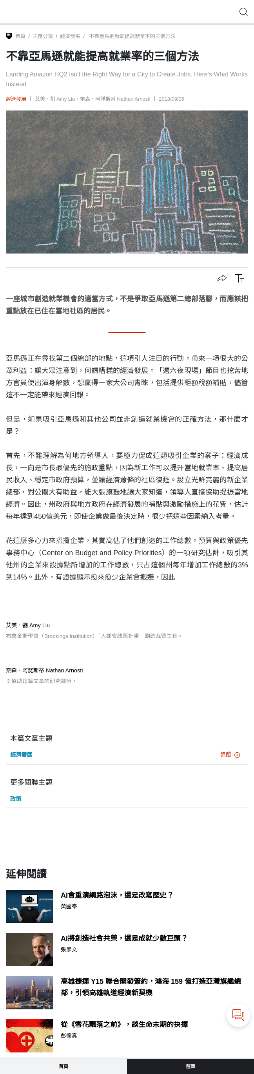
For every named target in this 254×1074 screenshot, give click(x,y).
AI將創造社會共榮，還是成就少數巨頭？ (124, 938)
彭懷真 (69, 1036)
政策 (15, 799)
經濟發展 (70, 36)
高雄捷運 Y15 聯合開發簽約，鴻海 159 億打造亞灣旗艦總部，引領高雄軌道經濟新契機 (151, 987)
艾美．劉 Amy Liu (55, 99)
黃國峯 (69, 906)
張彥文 (69, 950)
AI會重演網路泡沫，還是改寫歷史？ (117, 895)
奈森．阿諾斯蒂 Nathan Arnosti (115, 99)
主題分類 (43, 36)
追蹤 (230, 755)
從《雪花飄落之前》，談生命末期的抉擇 (124, 1025)
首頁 (20, 36)
